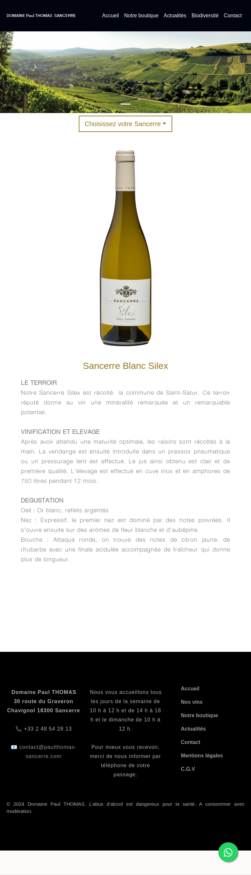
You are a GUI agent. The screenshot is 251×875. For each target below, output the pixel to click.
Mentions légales (202, 755)
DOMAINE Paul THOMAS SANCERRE (41, 15)
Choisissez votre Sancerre (123, 123)
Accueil (110, 15)
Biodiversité (205, 15)
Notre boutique (141, 15)
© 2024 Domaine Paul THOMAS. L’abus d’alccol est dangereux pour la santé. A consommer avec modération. (125, 807)
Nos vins (192, 702)
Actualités (175, 15)
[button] (19, 72)
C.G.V (188, 769)
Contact (233, 15)
